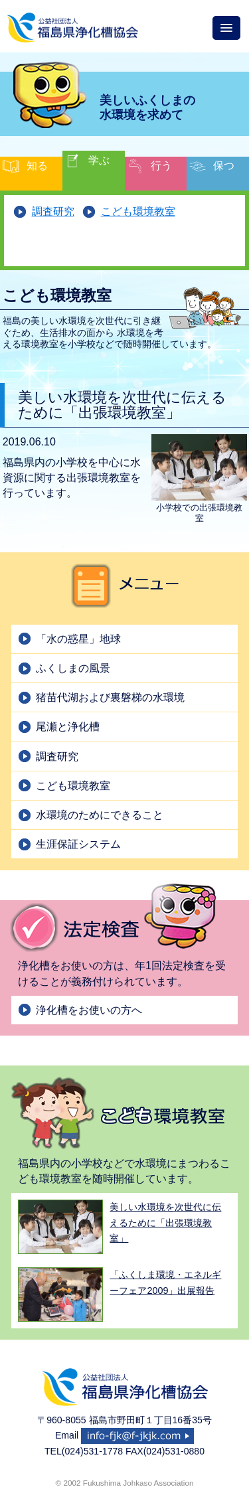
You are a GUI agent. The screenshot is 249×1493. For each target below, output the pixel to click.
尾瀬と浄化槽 (68, 726)
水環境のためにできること (99, 815)
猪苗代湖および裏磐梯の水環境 (110, 697)
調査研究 (53, 211)
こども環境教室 (138, 211)
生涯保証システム (78, 844)
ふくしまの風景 (73, 668)
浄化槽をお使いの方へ (89, 1010)
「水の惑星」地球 (78, 639)
